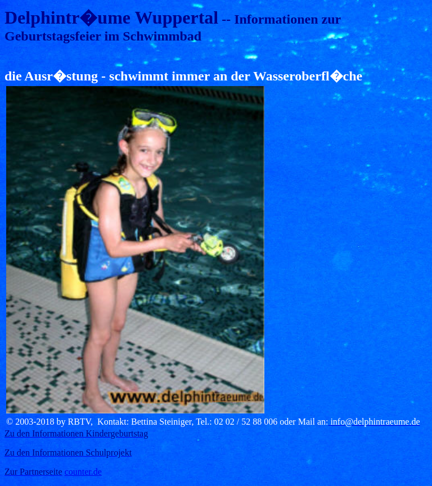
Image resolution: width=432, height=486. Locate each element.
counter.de (83, 471)
